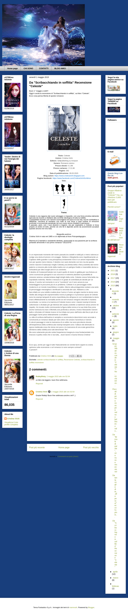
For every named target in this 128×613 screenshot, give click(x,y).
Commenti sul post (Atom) (68, 456)
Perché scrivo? (114, 207)
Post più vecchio (91, 447)
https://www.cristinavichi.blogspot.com (70, 176)
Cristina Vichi (41, 392)
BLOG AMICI (60, 68)
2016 (113, 282)
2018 (113, 274)
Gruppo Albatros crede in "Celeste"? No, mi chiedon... (114, 365)
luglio (115, 326)
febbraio (115, 586)
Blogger (91, 607)
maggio (116, 338)
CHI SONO (28, 68)
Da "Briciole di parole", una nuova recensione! (114, 453)
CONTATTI (44, 68)
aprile (115, 572)
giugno (116, 332)
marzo (115, 578)
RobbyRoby (41, 376)
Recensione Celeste (72, 360)
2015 (113, 285)
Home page (12, 68)
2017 (113, 278)
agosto (116, 320)
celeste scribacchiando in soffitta (50, 360)
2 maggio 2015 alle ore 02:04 (58, 376)
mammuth (73, 607)
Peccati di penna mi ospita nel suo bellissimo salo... (114, 410)
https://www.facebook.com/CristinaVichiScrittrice (72, 178)
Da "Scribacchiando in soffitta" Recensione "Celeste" (114, 544)
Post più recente (37, 447)
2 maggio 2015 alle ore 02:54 (62, 392)
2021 (113, 270)
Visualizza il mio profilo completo (11, 423)
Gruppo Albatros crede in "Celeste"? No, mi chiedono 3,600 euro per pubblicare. (115, 196)
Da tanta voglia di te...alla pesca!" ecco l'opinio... (114, 496)
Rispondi (39, 384)
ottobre (116, 306)
